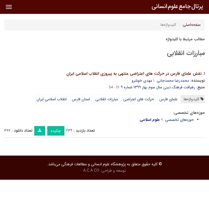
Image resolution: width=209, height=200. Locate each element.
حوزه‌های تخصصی (179, 120)
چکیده (56, 131)
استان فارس (81, 99)
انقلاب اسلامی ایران (51, 99)
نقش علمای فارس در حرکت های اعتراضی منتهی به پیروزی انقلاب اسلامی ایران (134, 73)
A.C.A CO (91, 171)
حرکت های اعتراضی (138, 99)
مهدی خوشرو (142, 81)
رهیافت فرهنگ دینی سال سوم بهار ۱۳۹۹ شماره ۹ (158, 87)
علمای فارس (168, 99)
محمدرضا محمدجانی (173, 81)
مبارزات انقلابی (106, 99)
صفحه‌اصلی (192, 25)
